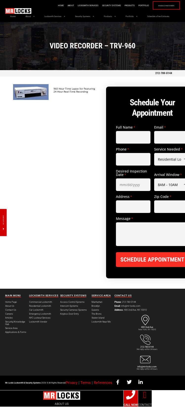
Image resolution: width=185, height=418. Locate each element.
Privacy (71, 394)
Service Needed (168, 160)
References (103, 394)
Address (124, 208)
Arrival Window (168, 186)
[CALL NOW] (130, 406)
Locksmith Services (77, 5)
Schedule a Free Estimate (161, 5)
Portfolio (133, 5)
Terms (85, 394)
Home (51, 5)
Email (160, 138)
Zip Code (162, 208)
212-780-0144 (163, 84)
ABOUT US (62, 415)
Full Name (125, 138)
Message (124, 230)
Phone (122, 160)
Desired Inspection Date (131, 184)
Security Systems (101, 5)
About (60, 5)
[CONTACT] (145, 406)
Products (119, 5)
